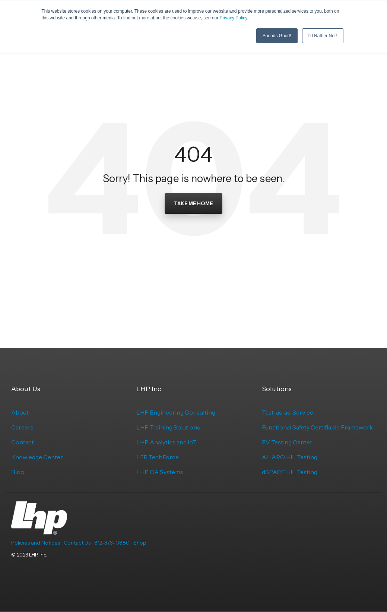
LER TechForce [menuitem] (157, 457)
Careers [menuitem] (22, 427)
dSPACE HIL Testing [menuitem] (289, 472)
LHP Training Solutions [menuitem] (168, 427)
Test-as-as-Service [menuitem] (287, 412)
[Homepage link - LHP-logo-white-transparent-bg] (39, 530)
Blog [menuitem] (17, 472)
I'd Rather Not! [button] (322, 35)
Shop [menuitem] (139, 542)
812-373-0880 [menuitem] (112, 542)
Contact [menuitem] (22, 442)
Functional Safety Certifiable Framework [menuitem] (317, 427)
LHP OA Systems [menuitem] (159, 472)
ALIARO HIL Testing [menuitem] (289, 457)
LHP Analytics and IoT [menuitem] (166, 442)
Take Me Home (193, 203)
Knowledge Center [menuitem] (37, 457)
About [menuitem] (20, 412)
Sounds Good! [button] (277, 35)
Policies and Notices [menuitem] (35, 542)
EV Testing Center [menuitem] (287, 442)
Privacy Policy (233, 17)
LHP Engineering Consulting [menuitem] (175, 412)
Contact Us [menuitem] (77, 542)
